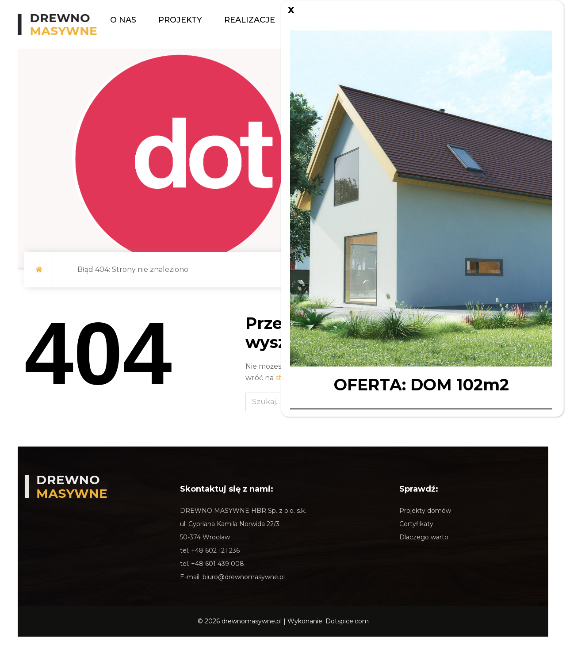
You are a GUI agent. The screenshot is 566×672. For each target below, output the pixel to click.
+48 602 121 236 (215, 550)
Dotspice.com (347, 621)
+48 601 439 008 (217, 564)
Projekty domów (425, 511)
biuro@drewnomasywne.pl (244, 577)
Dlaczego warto (423, 537)
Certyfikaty (416, 524)
